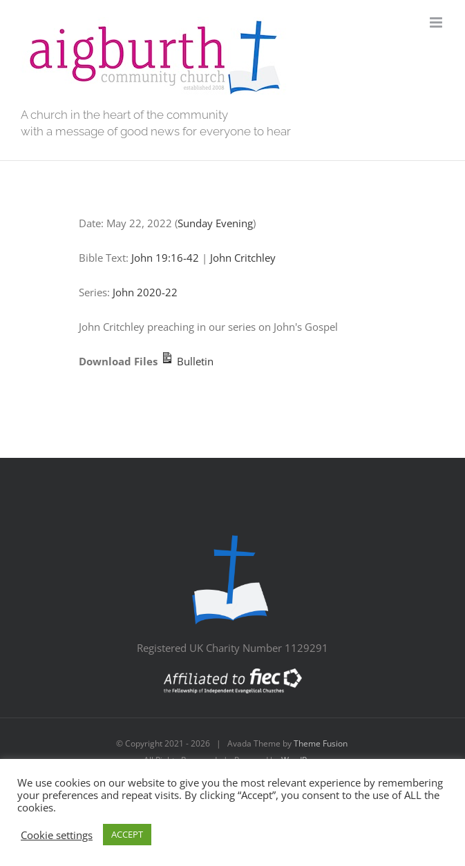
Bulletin (186, 361)
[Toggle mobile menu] (437, 22)
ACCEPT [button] (127, 834)
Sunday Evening (215, 223)
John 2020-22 (145, 292)
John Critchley (243, 257)
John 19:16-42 (165, 257)
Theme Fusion (321, 743)
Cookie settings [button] (57, 835)
